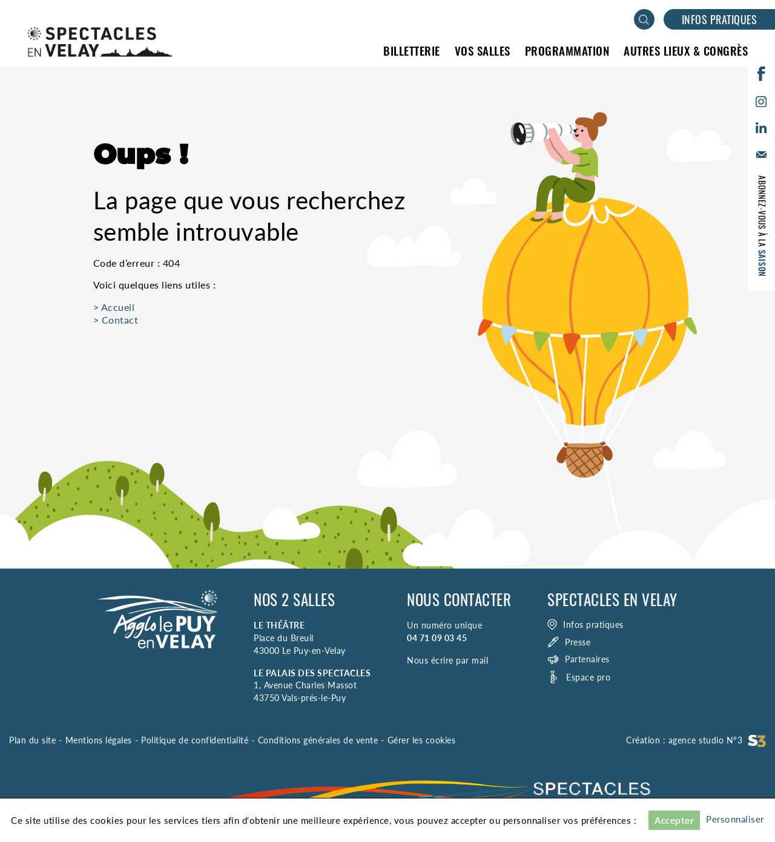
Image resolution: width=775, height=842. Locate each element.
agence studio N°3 (717, 740)
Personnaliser (735, 819)
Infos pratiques (719, 19)
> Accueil (114, 307)
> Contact (116, 319)
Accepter (674, 820)
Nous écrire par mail (447, 660)
